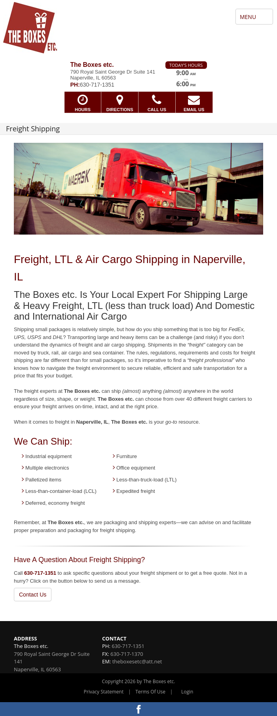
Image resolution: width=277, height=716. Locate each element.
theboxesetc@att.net (137, 661)
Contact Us (32, 594)
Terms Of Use (150, 691)
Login (187, 691)
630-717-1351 (40, 573)
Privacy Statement (104, 691)
